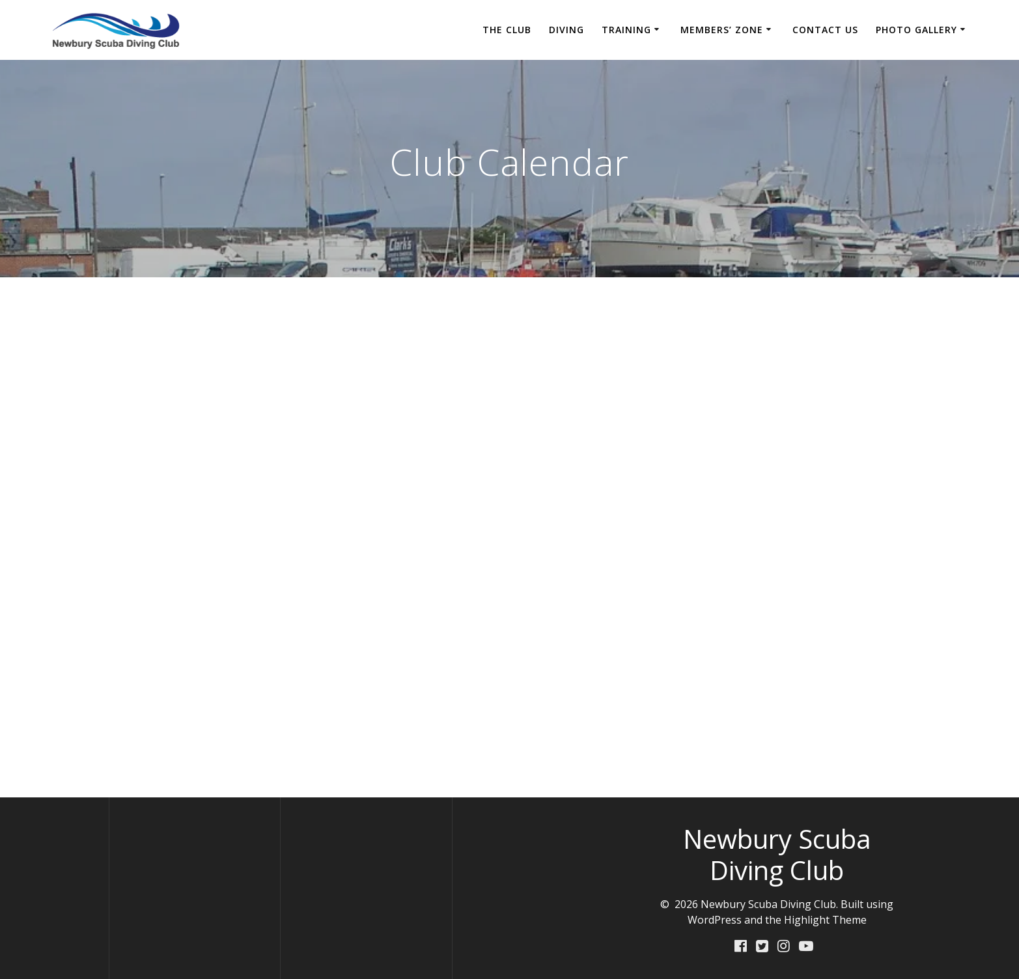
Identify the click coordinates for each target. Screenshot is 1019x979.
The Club (506, 29)
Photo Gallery (916, 29)
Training (626, 29)
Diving (566, 29)
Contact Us (825, 29)
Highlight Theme (825, 920)
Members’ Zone (721, 29)
